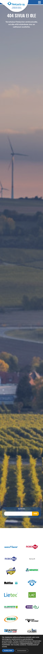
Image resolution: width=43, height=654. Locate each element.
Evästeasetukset (21, 650)
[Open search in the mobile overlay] (21, 514)
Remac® (32, 559)
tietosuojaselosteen (26, 643)
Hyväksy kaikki (8, 650)
